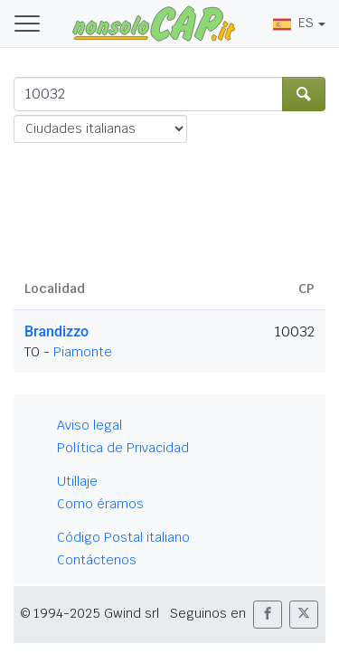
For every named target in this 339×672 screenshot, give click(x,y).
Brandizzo (56, 331)
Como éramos (100, 504)
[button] (267, 615)
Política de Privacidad (123, 448)
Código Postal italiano (123, 537)
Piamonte (82, 352)
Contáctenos (97, 560)
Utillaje (77, 481)
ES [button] (293, 22)
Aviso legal (89, 425)
